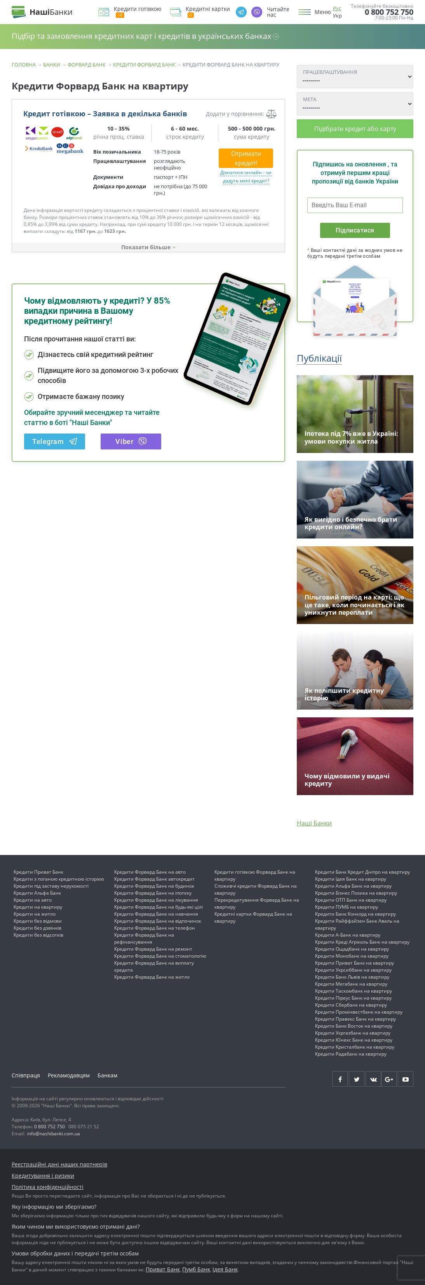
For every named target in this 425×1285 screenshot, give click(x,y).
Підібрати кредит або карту (355, 128)
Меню (323, 12)
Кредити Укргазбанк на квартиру (352, 1033)
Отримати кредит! (246, 158)
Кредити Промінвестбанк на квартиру (358, 1012)
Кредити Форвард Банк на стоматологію (160, 956)
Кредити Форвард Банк (144, 64)
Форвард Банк (87, 64)
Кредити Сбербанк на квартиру (351, 1005)
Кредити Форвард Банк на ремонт (153, 949)
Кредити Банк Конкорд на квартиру (355, 914)
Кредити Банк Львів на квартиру (352, 977)
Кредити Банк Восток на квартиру (353, 1026)
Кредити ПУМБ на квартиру (346, 907)
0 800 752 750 (389, 12)
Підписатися (355, 230)
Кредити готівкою (138, 11)
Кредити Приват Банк (38, 872)
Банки (51, 64)
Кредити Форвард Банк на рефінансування (144, 938)
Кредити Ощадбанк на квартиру (352, 949)
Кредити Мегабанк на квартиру (351, 984)
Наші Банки (314, 823)
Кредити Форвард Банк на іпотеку (153, 893)
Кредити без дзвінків (37, 928)
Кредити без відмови (38, 921)
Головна (24, 64)
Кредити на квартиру (38, 907)
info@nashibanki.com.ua (53, 1133)
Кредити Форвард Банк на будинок (154, 886)
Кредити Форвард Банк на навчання (156, 914)
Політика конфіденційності (48, 1187)
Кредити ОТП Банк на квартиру (351, 900)
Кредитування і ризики (43, 1175)
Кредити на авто (33, 900)
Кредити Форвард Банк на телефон (154, 928)
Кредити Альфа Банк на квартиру (353, 886)
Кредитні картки (208, 11)
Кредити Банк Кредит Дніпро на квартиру (362, 872)
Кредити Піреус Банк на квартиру (353, 998)
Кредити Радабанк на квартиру (351, 1054)
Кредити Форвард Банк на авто (150, 872)
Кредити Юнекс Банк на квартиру (353, 1040)
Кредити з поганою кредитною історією (59, 879)
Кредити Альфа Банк (37, 893)
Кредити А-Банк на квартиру (347, 935)
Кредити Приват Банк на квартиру (354, 963)
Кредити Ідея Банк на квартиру (350, 879)
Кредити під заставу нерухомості (51, 886)
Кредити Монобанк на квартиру (351, 956)
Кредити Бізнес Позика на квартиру (356, 893)
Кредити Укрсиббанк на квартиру (353, 970)
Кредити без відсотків (38, 935)
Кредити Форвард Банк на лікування (156, 900)
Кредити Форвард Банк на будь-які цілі (158, 907)
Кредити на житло (35, 914)
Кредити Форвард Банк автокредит (154, 879)
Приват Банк (163, 1269)
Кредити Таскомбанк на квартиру (353, 991)
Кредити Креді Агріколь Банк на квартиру (362, 942)
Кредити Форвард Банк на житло (152, 977)
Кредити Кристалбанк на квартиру (354, 1047)
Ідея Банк (225, 1269)
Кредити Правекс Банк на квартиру (355, 1019)
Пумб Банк (196, 1269)
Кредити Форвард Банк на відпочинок (157, 921)
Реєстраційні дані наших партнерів (59, 1164)
